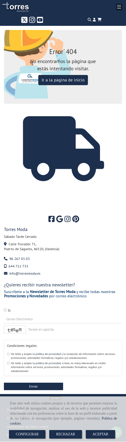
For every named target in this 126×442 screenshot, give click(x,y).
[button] (94, 19)
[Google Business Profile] (59, 220)
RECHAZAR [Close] (65, 434)
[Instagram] (32, 21)
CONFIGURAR (27, 434)
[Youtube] (40, 21)
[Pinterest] (75, 220)
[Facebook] (51, 220)
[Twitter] (24, 21)
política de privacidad (48, 354)
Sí (7, 310)
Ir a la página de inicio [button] (63, 80)
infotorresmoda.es (24, 273)
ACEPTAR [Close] (100, 434)
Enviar (33, 386)
